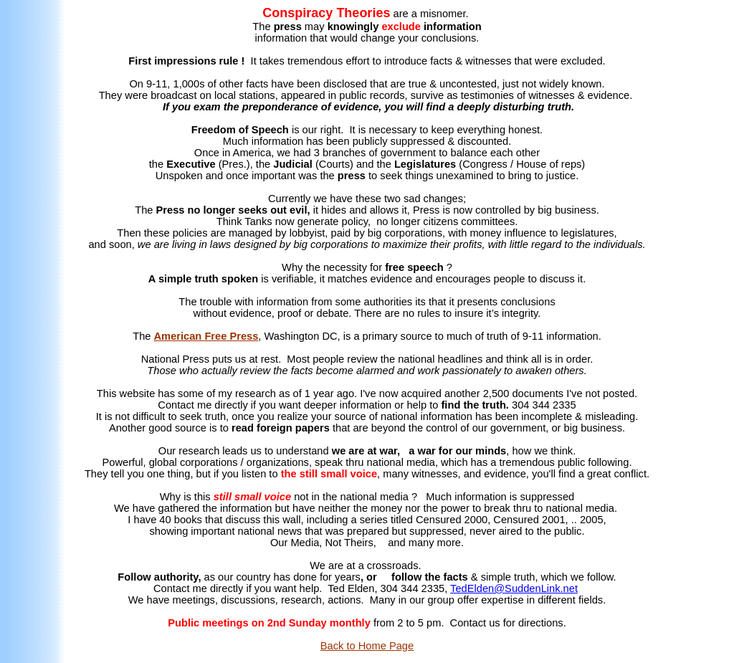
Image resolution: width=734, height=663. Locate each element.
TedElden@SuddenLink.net (514, 588)
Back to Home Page (367, 646)
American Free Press (206, 336)
